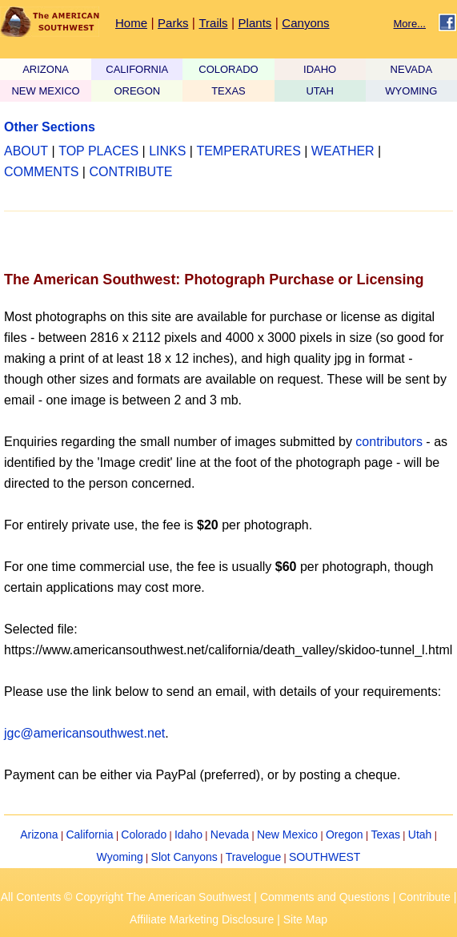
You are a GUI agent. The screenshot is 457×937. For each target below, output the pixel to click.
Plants (255, 23)
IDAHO (319, 69)
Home (131, 23)
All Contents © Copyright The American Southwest (126, 897)
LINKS (167, 151)
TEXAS (228, 91)
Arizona (39, 834)
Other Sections (49, 127)
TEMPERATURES (248, 151)
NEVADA (412, 69)
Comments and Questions (325, 897)
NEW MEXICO (45, 91)
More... (410, 24)
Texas (385, 834)
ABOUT (26, 151)
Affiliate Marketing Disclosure (202, 919)
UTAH (319, 91)
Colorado (143, 834)
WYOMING (411, 91)
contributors (389, 441)
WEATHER (343, 151)
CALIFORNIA (137, 69)
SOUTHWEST (324, 857)
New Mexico (287, 834)
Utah (420, 834)
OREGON (137, 91)
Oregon (344, 834)
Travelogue (254, 857)
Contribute (425, 897)
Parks (173, 23)
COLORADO (228, 69)
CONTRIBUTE (130, 172)
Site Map (305, 919)
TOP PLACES (98, 151)
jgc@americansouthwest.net (84, 733)
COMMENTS (41, 172)
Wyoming (120, 857)
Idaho (188, 834)
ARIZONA (45, 69)
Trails (212, 23)
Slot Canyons (184, 857)
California (89, 834)
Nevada (229, 834)
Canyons (305, 23)
